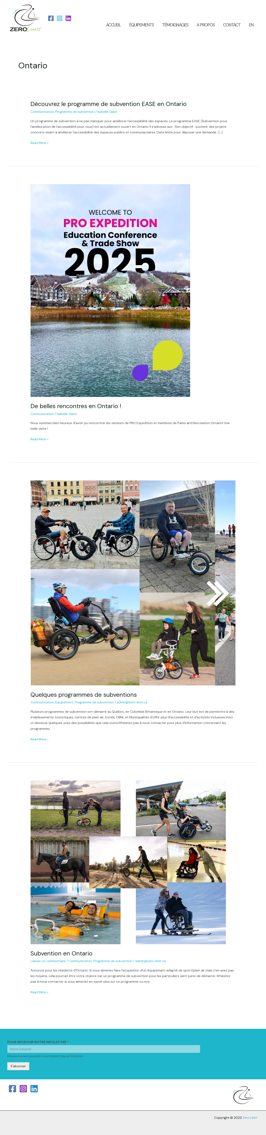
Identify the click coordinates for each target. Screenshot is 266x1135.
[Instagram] (60, 18)
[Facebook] (51, 18)
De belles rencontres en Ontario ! (77, 406)
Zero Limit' (250, 1117)
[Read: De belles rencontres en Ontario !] (110, 290)
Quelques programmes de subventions (86, 694)
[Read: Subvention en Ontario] (128, 861)
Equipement (65, 702)
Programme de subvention (76, 111)
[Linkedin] (34, 1088)
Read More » (40, 142)
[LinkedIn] (68, 18)
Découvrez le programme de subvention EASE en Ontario (111, 104)
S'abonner (18, 1065)
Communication (42, 111)
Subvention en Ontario (63, 953)
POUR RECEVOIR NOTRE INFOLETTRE (38, 1041)
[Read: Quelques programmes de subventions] (133, 582)
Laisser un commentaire (49, 960)
